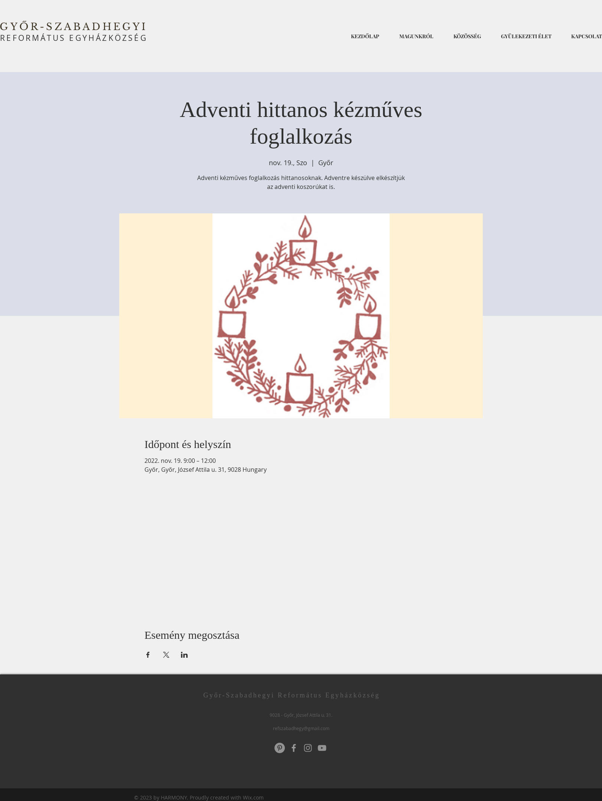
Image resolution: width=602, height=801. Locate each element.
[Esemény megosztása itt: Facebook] (148, 655)
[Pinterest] (279, 748)
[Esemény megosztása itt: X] (166, 655)
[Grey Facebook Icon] (294, 748)
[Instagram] (308, 748)
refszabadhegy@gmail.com (301, 728)
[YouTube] (322, 748)
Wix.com (253, 797)
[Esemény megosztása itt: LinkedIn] (184, 655)
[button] (416, 33)
